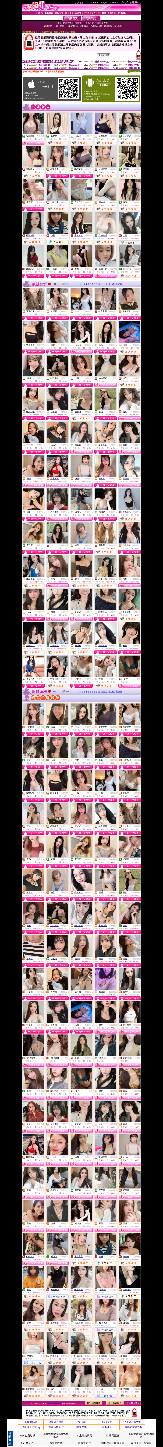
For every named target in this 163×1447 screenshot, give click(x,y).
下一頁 (104, 284)
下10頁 (112, 284)
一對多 (114, 378)
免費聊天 (65, 235)
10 (99, 284)
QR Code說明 (134, 72)
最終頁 (119, 284)
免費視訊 (40, 136)
